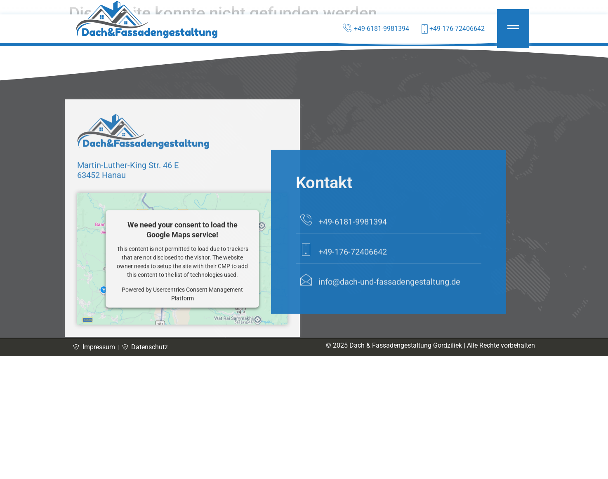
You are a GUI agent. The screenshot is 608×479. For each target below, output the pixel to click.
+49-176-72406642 (352, 286)
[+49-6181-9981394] (306, 254)
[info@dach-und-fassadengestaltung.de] (306, 314)
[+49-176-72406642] (306, 284)
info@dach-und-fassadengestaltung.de (389, 316)
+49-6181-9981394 (352, 256)
